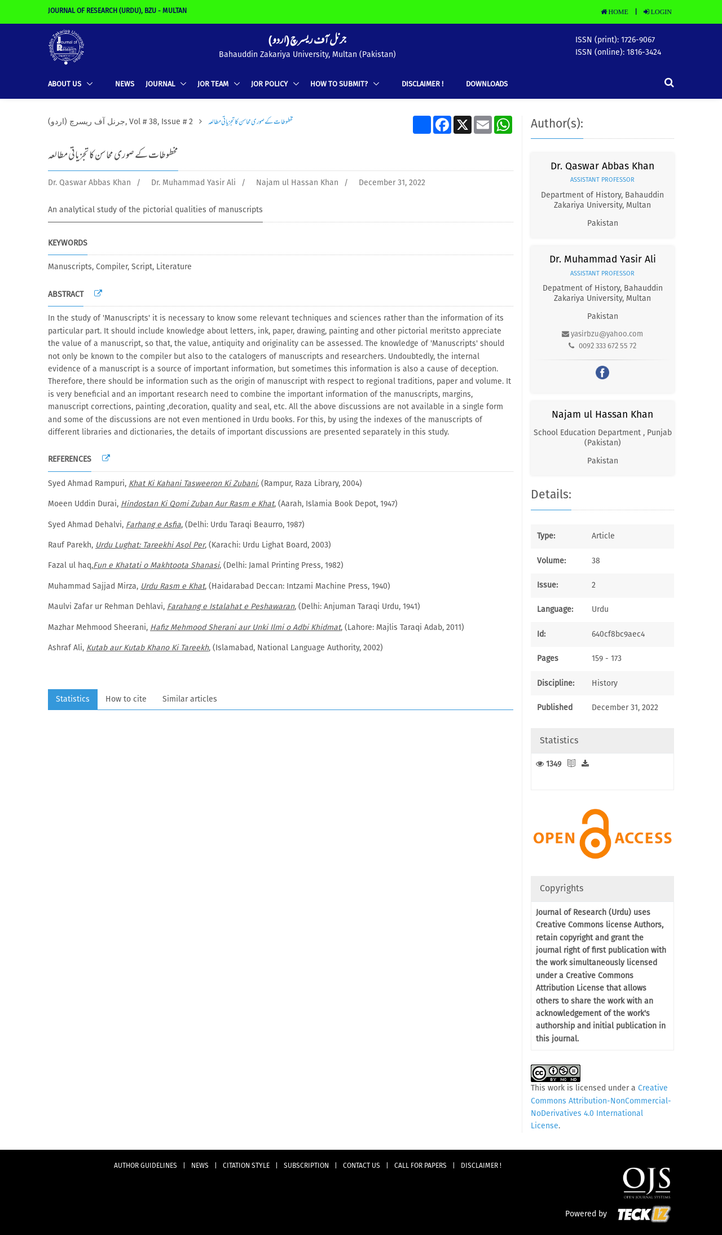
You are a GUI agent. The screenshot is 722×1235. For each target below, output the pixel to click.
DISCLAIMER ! (422, 84)
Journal (161, 84)
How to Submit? (339, 84)
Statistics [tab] (73, 699)
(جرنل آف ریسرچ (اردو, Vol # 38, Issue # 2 (120, 122)
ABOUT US (65, 84)
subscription (306, 1166)
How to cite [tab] (126, 699)
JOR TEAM (213, 84)
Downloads (487, 84)
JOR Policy (270, 84)
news (124, 84)
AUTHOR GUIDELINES (145, 1166)
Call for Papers (420, 1166)
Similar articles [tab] (189, 699)
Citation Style (246, 1166)
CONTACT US (361, 1166)
